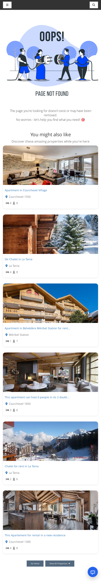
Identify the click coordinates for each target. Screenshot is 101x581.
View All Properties (59, 563)
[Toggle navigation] (94, 5)
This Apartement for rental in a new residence (35, 535)
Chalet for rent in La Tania (22, 466)
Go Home (35, 563)
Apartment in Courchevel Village (26, 190)
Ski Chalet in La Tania (18, 259)
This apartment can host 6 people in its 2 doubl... (37, 397)
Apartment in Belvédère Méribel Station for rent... (37, 328)
